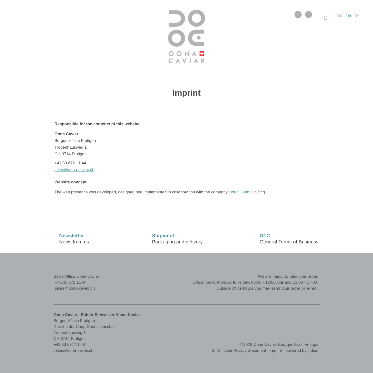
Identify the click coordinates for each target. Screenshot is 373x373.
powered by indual (301, 350)
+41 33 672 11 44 (71, 282)
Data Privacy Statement (245, 350)
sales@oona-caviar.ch (74, 169)
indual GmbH (240, 192)
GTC (216, 350)
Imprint (276, 350)
